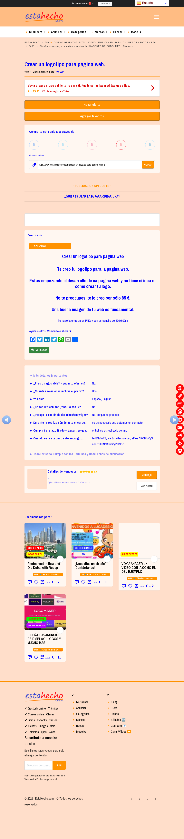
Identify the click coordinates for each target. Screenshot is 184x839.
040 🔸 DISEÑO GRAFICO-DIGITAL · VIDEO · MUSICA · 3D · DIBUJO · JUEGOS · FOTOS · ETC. (101, 42)
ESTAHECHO (32, 42)
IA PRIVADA (105, 3)
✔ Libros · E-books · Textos (40, 749)
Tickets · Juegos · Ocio (41, 754)
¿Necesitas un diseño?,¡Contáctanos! (90, 594)
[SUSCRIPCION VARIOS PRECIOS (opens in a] (45, 640)
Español (145, 3)
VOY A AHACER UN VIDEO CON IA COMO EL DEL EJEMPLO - (138, 596)
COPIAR (148, 164)
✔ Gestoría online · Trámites (41, 737)
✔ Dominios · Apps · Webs (39, 760)
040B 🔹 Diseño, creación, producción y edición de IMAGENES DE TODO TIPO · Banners (81, 46)
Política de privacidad (46, 808)
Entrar (59, 793)
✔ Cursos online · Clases (39, 743)
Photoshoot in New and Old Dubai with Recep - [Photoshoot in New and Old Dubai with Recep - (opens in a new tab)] (43, 594)
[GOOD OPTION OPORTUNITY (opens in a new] (45, 569)
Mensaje (146, 503)
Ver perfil (147, 514)
